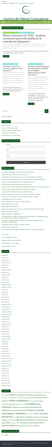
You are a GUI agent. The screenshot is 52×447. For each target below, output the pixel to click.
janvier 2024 (5, 272)
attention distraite (36, 44)
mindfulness (29, 46)
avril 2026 (4, 257)
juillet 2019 (4, 326)
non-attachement (16, 78)
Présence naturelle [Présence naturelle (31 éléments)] (35, 410)
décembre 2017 (6, 358)
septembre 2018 (6, 339)
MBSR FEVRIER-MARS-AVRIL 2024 (10, 206)
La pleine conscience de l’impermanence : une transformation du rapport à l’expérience (24, 179)
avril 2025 (4, 267)
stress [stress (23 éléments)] (7, 422)
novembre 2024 (6, 270)
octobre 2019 (5, 321)
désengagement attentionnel (9, 46)
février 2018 (5, 353)
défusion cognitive (19, 74)
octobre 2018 (5, 336)
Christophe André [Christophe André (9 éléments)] (6, 397)
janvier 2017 (5, 383)
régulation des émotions (8, 48)
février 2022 (5, 299)
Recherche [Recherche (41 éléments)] (7, 416)
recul (15, 82)
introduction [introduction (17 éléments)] (13, 404)
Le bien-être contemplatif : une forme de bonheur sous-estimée (18, 3)
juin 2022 (4, 289)
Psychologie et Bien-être (8, 133)
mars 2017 (4, 378)
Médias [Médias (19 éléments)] (38, 404)
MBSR (40, 84)
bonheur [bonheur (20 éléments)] (43, 395)
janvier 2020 (5, 319)
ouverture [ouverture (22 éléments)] (23, 410)
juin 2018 (4, 344)
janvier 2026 (5, 260)
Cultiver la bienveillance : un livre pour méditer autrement (16, 201)
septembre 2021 (6, 312)
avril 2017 (4, 375)
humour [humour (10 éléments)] (30, 401)
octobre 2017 (5, 363)
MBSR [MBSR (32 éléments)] (32, 404)
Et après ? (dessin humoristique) (10, 211)
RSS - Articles (5, 435)
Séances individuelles (7, 116)
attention (29, 44)
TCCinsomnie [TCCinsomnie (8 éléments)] (13, 423)
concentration (43, 44)
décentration (41, 78)
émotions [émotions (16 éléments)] (36, 426)
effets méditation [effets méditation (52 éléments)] (18, 400)
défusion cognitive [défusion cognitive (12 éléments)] (33, 397)
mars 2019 (4, 329)
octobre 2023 (5, 275)
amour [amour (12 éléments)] (6, 395)
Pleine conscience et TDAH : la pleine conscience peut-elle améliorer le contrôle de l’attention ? (24, 38)
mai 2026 (4, 255)
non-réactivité (45, 84)
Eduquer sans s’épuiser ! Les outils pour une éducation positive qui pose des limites (23, 209)
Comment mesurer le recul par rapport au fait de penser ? (13, 68)
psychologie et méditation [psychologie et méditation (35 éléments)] (14, 413)
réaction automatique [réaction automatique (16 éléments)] (40, 417)
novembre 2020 (6, 314)
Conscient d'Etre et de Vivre (9, 246)
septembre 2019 (6, 324)
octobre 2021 (5, 309)
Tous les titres (5, 234)
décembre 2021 (6, 304)
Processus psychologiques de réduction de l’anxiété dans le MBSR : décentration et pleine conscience (38, 70)
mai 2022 (4, 292)
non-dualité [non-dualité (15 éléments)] (14, 410)
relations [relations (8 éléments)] (14, 417)
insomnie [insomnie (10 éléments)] (35, 401)
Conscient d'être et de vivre (8, 128)
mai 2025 (4, 265)
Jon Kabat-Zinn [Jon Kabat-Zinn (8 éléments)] (21, 404)
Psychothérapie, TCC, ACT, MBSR (10, 243)
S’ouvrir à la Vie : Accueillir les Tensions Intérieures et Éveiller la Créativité (20, 196)
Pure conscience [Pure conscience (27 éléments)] (41, 413)
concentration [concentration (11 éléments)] (19, 397)
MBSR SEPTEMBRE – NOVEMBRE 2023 (12, 214)
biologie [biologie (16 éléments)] (36, 395)
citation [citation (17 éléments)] (13, 397)
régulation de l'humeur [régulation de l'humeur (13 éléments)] (9, 420)
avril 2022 (4, 294)
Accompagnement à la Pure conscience (12, 199)
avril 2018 (4, 348)
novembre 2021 (6, 307)
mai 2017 (4, 373)
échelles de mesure (7, 78)
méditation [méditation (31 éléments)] (6, 407)
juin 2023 (4, 277)
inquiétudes (36, 84)
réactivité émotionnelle (41, 88)
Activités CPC (5, 125)
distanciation (19, 76)
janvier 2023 (5, 282)
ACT (4, 74)
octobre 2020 (5, 316)
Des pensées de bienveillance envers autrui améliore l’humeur (17, 192)
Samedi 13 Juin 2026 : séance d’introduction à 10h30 (15, 174)
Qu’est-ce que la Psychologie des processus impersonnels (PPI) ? (18, 182)
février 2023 (5, 280)
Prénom (8, 144)
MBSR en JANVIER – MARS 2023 (10, 227)
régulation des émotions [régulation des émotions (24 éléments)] (26, 420)
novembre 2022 (6, 284)
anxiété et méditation (10, 74)
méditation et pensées (21, 46)
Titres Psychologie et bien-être (9, 237)
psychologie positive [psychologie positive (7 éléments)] (30, 413)
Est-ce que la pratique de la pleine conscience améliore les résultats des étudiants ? (23, 229)
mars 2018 (4, 351)
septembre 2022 (6, 287)
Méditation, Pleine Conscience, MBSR (11, 240)
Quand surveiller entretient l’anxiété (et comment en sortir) (16, 184)
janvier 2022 (5, 302)
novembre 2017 (6, 361)
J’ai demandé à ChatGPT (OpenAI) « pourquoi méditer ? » (16, 224)
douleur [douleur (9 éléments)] (26, 397)
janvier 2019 (5, 334)
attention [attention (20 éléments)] (29, 395)
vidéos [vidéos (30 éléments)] (12, 425)
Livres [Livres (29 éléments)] (27, 404)
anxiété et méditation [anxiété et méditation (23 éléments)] (17, 395)
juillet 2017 (4, 368)
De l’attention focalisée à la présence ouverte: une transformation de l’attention (22, 177)
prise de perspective (32, 86)
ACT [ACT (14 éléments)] (3, 395)
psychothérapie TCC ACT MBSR (26, 32)
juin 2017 (4, 371)
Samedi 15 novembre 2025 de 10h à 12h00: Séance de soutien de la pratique (21, 194)
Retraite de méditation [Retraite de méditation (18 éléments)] (25, 417)
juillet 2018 (4, 341)
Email (7, 156)
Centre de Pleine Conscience (26, 19)
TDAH (15, 48)
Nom (7, 150)
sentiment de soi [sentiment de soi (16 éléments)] (42, 420)
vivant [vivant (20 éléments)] (18, 425)
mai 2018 (4, 346)
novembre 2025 (6, 262)
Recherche (11, 82)
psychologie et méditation (39, 46)
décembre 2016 (6, 385)
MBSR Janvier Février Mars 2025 (10, 204)
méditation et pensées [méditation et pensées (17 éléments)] (20, 407)
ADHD (25, 44)
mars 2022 (4, 297)
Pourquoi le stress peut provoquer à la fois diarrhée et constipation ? (19, 189)
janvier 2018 (5, 356)
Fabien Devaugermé (16, 44)
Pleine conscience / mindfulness (11, 32)
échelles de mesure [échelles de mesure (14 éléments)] (26, 426)
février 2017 (5, 380)
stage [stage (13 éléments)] (3, 423)
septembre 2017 (6, 366)
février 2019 (5, 331)
